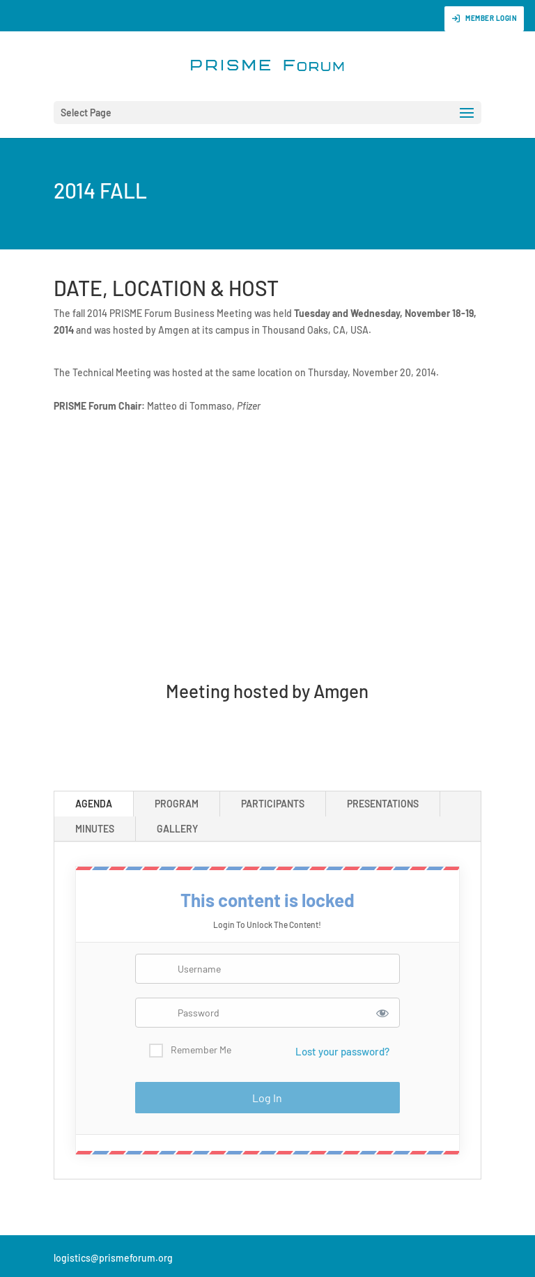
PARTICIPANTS (272, 804)
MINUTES (94, 829)
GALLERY (177, 829)
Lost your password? (342, 1051)
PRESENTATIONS (383, 804)
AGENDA (93, 804)
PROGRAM (177, 804)
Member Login (484, 18)
